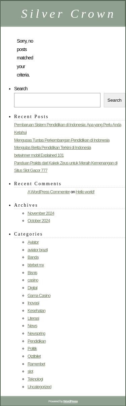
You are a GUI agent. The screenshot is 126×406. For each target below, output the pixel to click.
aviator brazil (37, 249)
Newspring (36, 333)
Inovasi (33, 302)
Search (21, 88)
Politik (32, 348)
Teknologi (35, 379)
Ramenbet (36, 363)
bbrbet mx (36, 264)
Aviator (33, 242)
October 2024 (39, 220)
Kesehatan (36, 310)
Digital (32, 287)
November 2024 (41, 213)
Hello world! (85, 191)
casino (33, 280)
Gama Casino (39, 295)
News (32, 325)
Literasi (33, 318)
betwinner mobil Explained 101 (39, 155)
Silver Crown (68, 13)
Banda (33, 257)
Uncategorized (39, 386)
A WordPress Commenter (49, 191)
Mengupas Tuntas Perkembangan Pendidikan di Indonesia (62, 140)
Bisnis (32, 272)
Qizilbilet (34, 356)
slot (30, 371)
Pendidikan (37, 341)
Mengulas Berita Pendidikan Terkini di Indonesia (52, 147)
